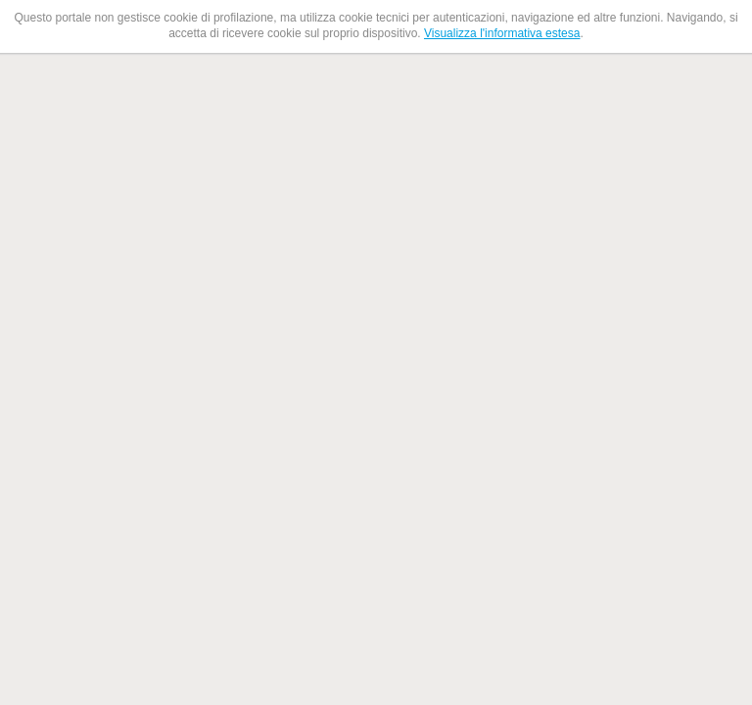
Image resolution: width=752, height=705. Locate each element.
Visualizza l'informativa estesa (502, 33)
